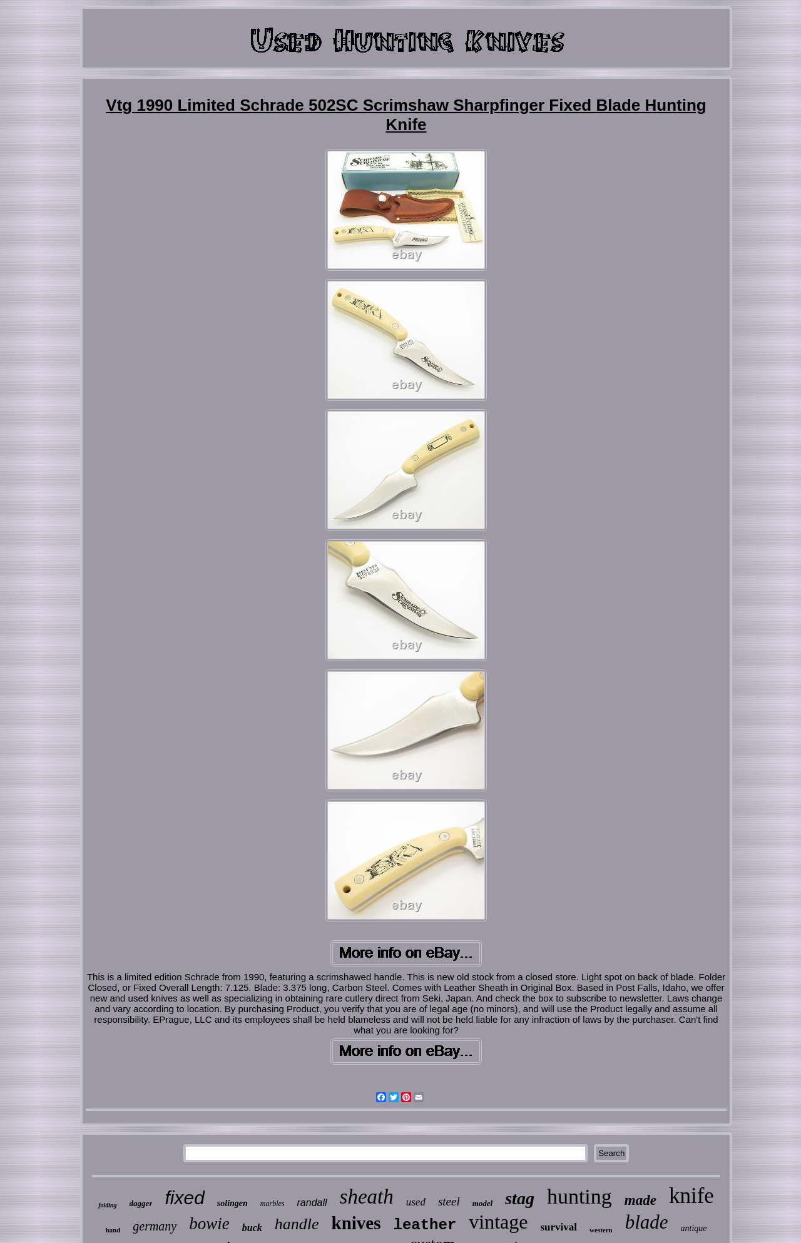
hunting (579, 1196)
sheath (367, 1196)
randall (312, 1202)
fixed (184, 1197)
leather (424, 1225)
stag (519, 1198)
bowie (209, 1223)
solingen (232, 1203)
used (416, 1202)
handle (297, 1224)
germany (154, 1226)
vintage (498, 1221)
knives (356, 1223)
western (601, 1230)
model (482, 1203)
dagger (141, 1203)
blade (646, 1222)
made (640, 1200)
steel (449, 1201)
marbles (272, 1203)
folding (107, 1205)
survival (559, 1227)
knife (691, 1196)
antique (694, 1228)
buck (252, 1227)
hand (112, 1230)
